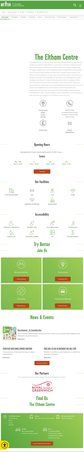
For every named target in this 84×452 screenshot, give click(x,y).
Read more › (21, 339)
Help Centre (73, 17)
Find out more (21, 279)
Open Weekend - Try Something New (29, 330)
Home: (4, 12)
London (22, 12)
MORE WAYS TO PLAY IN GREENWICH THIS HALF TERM (60, 348)
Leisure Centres (12, 12)
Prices (40, 17)
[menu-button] (80, 5)
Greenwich (30, 12)
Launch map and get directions (42, 443)
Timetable (14, 17)
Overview (4, 17)
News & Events (50, 17)
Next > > (60, 152)
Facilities (23, 17)
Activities (32, 17)
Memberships (62, 17)
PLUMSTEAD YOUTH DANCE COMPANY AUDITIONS (17, 348)
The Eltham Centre (42, 12)
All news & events (42, 363)
